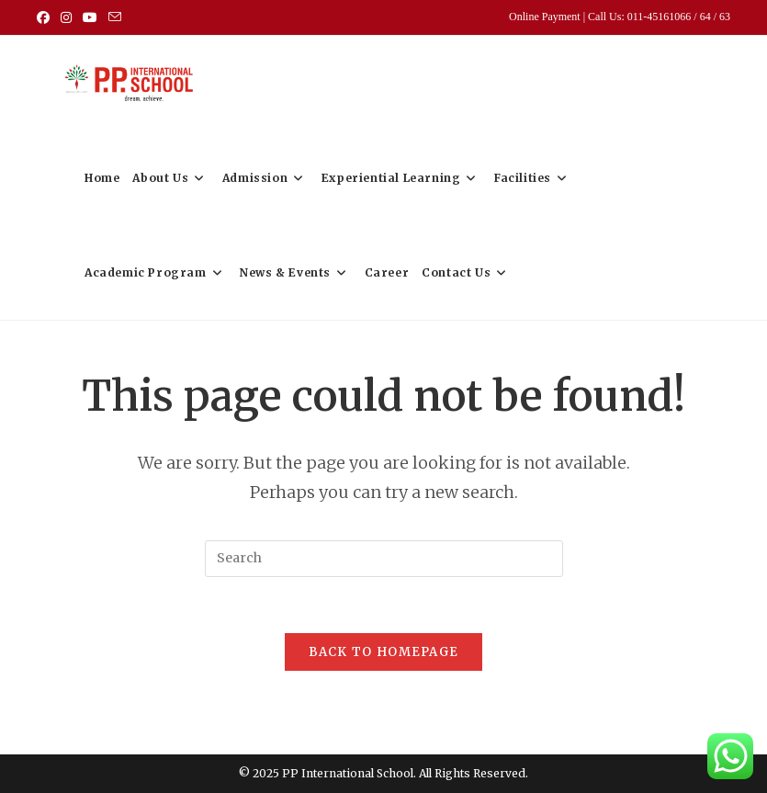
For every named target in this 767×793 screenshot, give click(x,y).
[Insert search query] (384, 558)
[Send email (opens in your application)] (115, 17)
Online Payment (546, 16)
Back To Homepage (384, 652)
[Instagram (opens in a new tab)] (66, 17)
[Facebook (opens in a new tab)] (46, 17)
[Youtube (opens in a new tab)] (90, 17)
